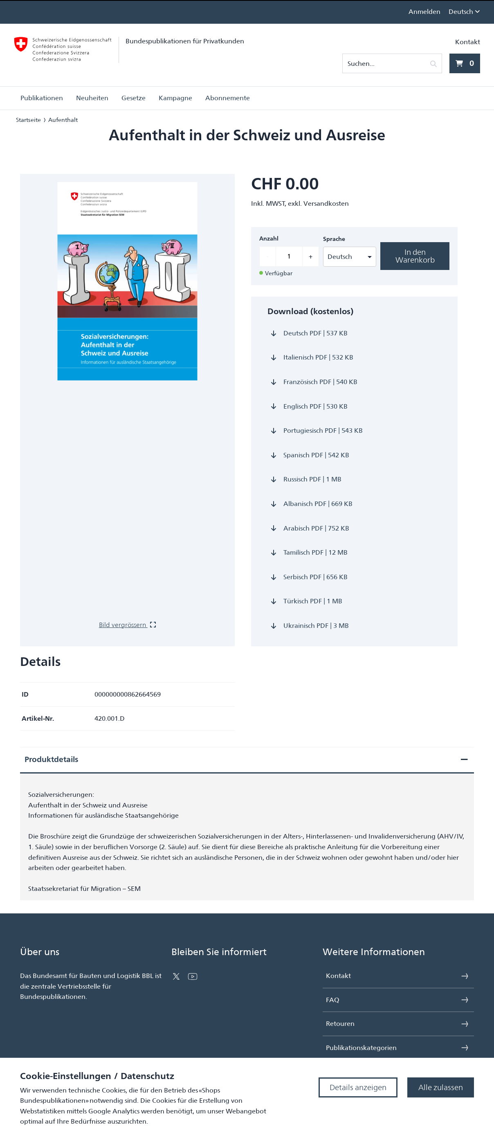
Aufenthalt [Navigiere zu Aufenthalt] (63, 120)
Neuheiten (92, 98)
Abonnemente (227, 98)
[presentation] (247, 570)
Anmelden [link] (424, 12)
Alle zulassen (440, 1087)
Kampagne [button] (175, 98)
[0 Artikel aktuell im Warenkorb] (464, 63)
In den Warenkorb (415, 256)
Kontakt (467, 42)
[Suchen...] (387, 63)
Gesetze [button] (133, 98)
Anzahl (268, 238)
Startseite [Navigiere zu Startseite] (28, 120)
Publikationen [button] (41, 98)
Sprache (334, 239)
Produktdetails (52, 759)
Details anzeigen (358, 1087)
